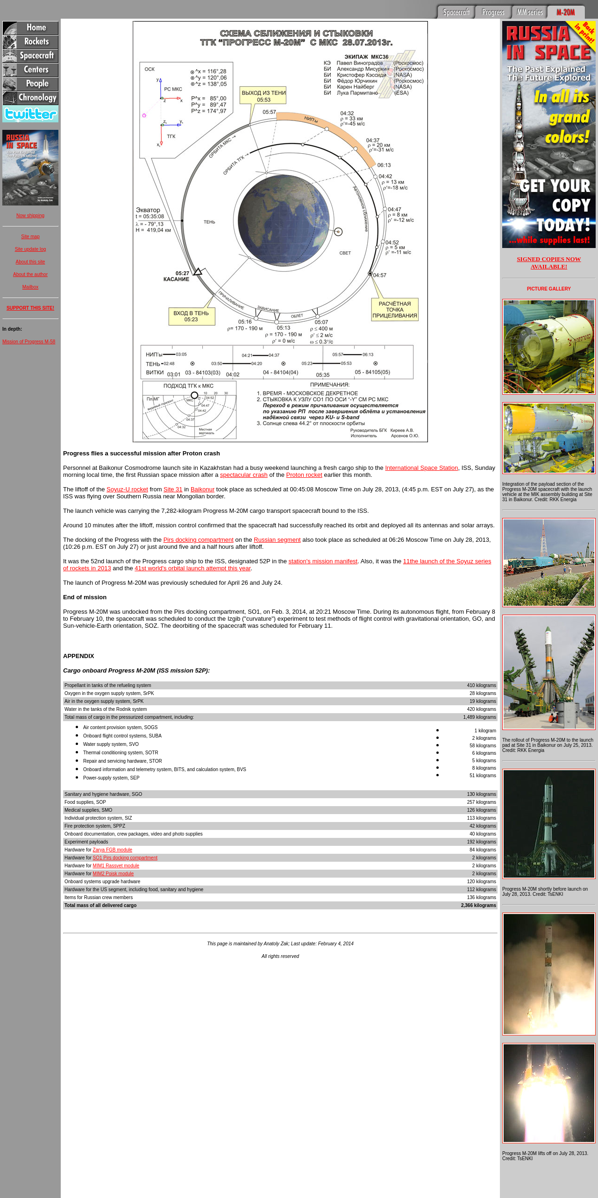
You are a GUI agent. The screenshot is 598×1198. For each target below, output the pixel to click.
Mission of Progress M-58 (28, 341)
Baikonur (202, 489)
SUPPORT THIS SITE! (30, 308)
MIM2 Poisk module (113, 873)
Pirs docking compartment (199, 539)
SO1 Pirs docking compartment (125, 857)
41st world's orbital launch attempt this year (192, 568)
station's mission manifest (323, 561)
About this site (30, 261)
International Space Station (421, 467)
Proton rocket (304, 474)
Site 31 (173, 489)
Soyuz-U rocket (127, 489)
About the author (30, 274)
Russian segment (277, 539)
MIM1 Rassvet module (116, 865)
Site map (30, 236)
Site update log (30, 249)
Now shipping (30, 215)
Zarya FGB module (112, 849)
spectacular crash (244, 474)
